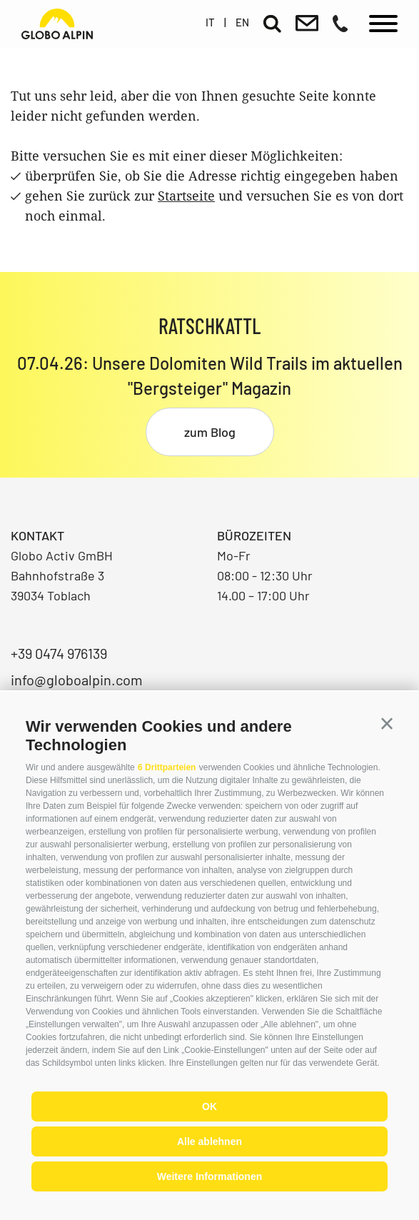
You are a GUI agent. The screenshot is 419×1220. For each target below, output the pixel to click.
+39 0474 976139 (59, 653)
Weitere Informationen (210, 1176)
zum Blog (210, 432)
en (242, 22)
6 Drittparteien (167, 767)
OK (209, 1106)
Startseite (186, 195)
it (210, 22)
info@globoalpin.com (77, 679)
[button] (386, 723)
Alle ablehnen (209, 1141)
